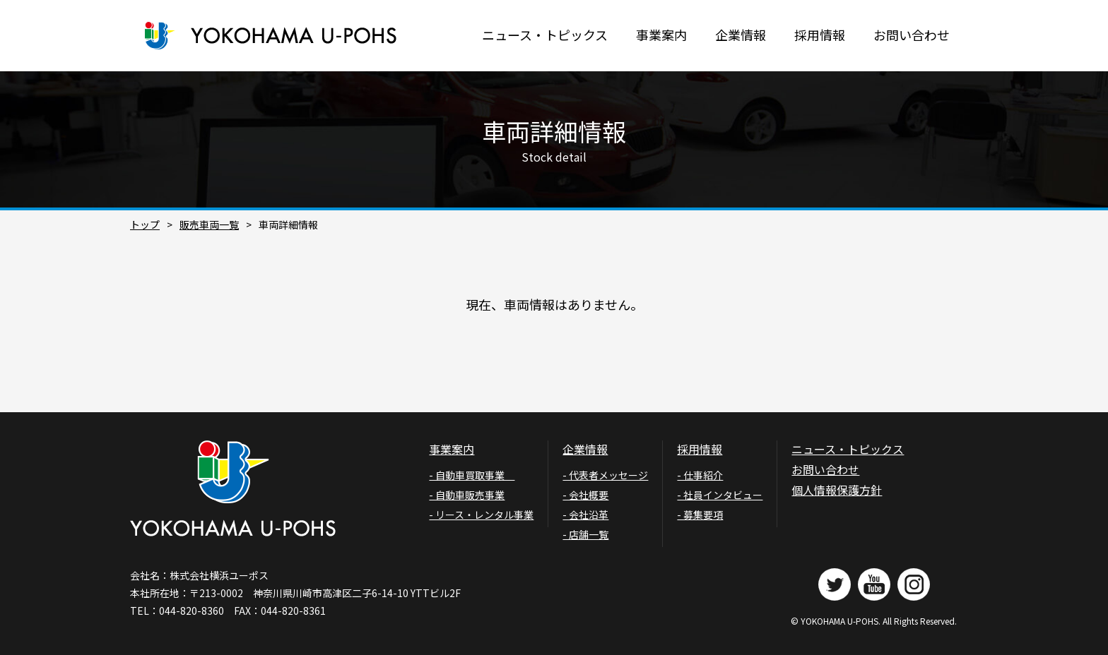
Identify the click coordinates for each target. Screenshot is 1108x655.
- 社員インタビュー (719, 495)
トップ (145, 224)
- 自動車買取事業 (471, 475)
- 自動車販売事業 (467, 495)
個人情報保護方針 (836, 489)
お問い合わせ (911, 34)
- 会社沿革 (585, 514)
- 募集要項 (700, 514)
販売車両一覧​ (209, 224)
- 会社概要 (585, 495)
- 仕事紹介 (700, 475)
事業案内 (661, 34)
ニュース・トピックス (545, 34)
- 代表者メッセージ (605, 475)
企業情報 (740, 34)
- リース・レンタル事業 (481, 514)
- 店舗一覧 (585, 534)
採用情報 (819, 34)
